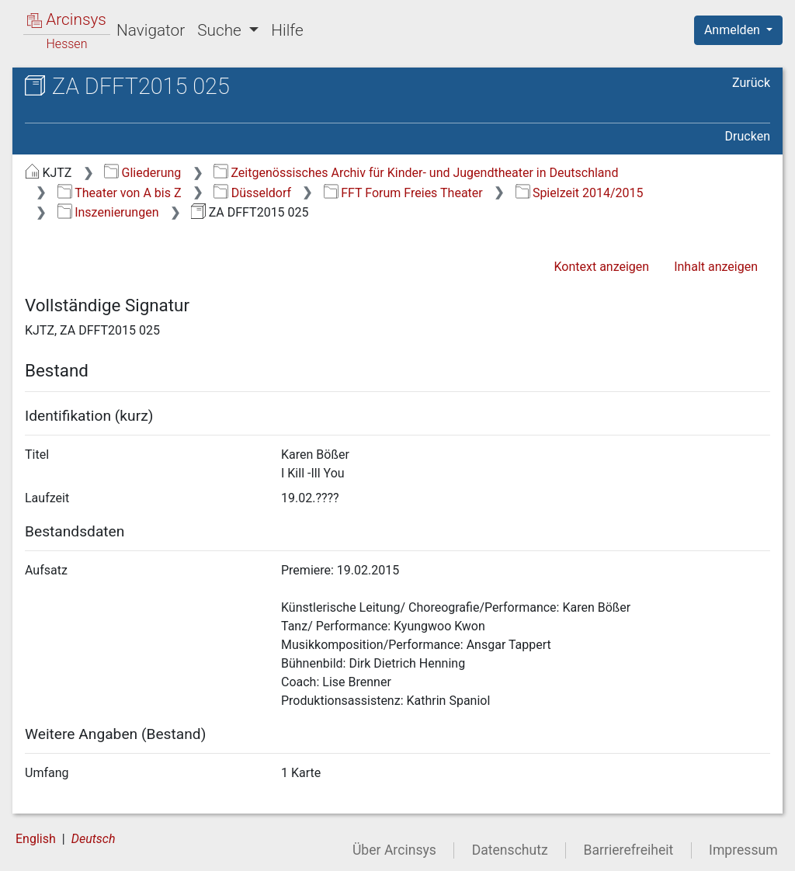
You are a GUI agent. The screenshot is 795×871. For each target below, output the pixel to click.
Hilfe (287, 30)
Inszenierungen (108, 212)
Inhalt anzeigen (716, 266)
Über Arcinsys (394, 850)
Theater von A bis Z (119, 193)
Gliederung (142, 172)
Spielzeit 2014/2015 (580, 193)
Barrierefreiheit (629, 850)
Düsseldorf (252, 193)
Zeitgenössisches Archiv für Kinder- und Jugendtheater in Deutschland (416, 172)
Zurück (751, 82)
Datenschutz (510, 850)
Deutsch (93, 838)
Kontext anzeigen (601, 266)
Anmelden (733, 30)
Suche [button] (221, 30)
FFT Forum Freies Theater (403, 193)
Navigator (150, 30)
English (36, 838)
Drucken (747, 136)
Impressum (743, 850)
